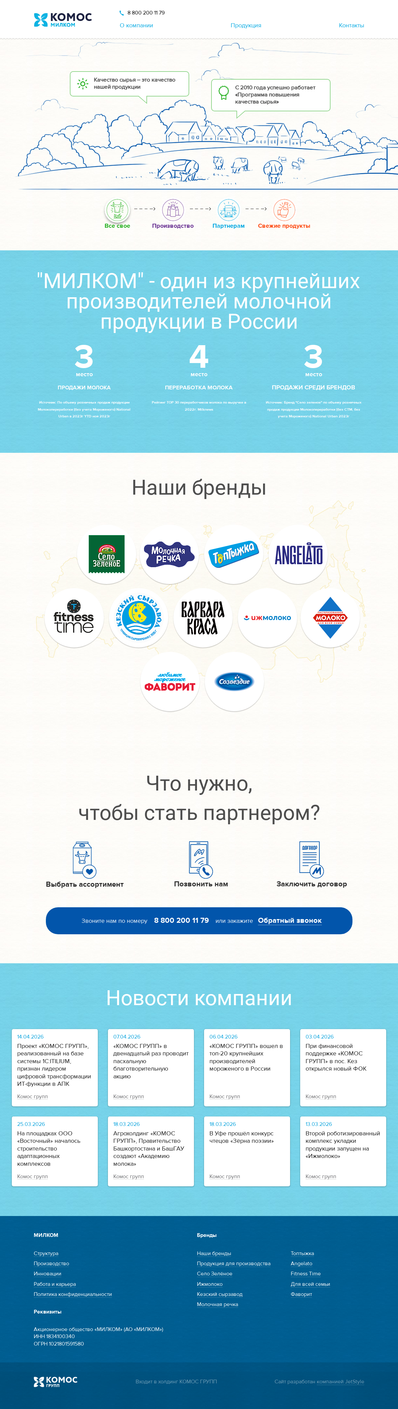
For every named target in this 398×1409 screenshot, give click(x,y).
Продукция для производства (234, 1263)
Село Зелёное (214, 1273)
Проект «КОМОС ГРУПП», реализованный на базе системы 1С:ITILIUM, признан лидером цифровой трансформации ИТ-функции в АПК (54, 1065)
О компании (136, 25)
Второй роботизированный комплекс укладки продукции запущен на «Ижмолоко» (343, 1145)
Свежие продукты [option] (284, 226)
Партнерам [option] (228, 226)
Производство (51, 1263)
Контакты (351, 25)
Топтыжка (302, 1253)
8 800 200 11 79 (146, 12)
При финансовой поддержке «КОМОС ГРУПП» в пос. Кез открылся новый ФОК (336, 1057)
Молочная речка (217, 1304)
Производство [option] (173, 226)
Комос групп (32, 1096)
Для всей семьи (310, 1284)
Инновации (47, 1273)
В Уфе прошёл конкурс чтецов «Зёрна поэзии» (241, 1137)
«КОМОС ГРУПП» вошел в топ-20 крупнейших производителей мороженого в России (246, 1057)
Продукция (246, 25)
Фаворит (301, 1294)
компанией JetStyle (340, 1381)
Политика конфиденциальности (73, 1294)
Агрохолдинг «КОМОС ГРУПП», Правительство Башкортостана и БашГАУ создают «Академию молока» (148, 1149)
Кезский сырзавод (220, 1294)
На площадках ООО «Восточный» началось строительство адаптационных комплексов (48, 1149)
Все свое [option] (117, 226)
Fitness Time (306, 1273)
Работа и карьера (55, 1284)
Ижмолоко (210, 1284)
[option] (199, 114)
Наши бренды (214, 1253)
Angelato (301, 1263)
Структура (46, 1253)
